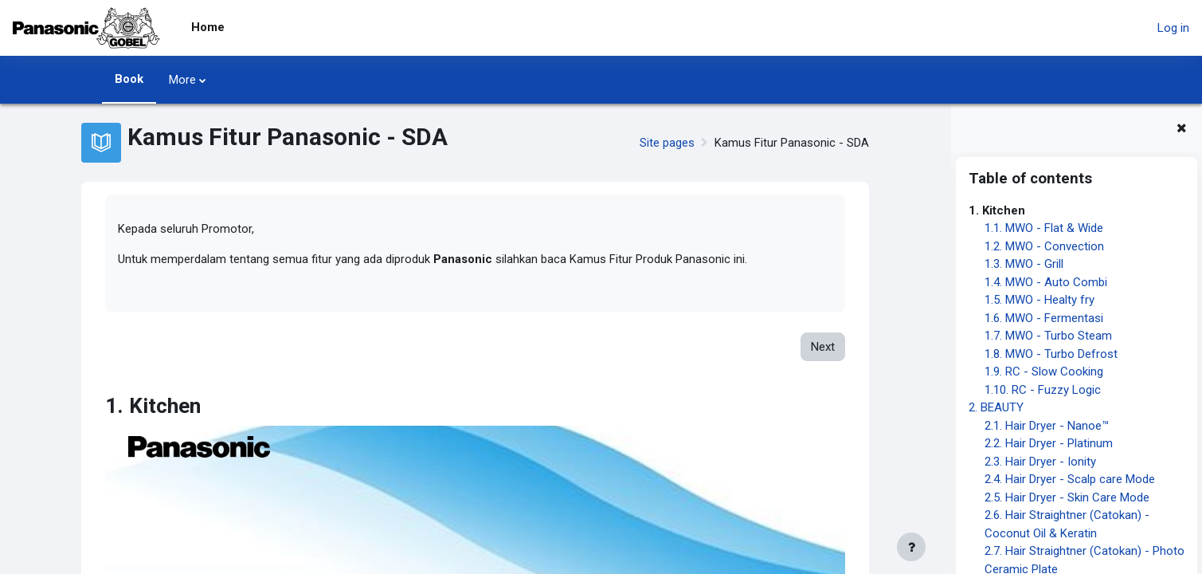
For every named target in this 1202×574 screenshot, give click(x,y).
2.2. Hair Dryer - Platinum (1049, 443)
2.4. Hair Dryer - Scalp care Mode (1070, 479)
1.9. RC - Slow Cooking (1044, 371)
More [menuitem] (182, 80)
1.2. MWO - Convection (1044, 246)
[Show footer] (911, 547)
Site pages (667, 143)
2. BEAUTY (996, 407)
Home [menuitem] (208, 27)
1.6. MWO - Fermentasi (1044, 318)
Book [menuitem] (129, 79)
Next (823, 347)
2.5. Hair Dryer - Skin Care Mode (1067, 497)
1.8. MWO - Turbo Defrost (1051, 354)
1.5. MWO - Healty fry (1039, 300)
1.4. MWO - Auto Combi (1046, 282)
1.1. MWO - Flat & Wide (1044, 228)
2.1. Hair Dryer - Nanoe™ (1047, 426)
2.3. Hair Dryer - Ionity (1040, 461)
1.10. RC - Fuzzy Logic (1043, 390)
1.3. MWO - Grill (1024, 264)
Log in (1173, 28)
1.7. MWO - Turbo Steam (1048, 335)
